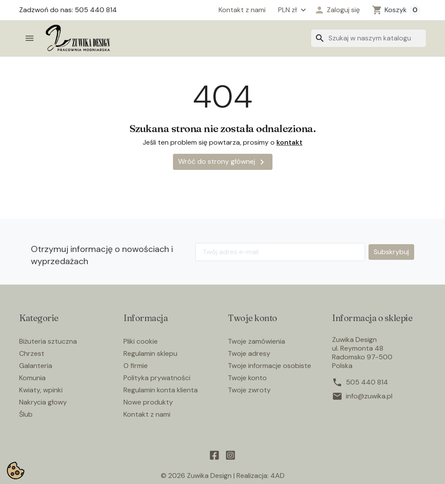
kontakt (289, 142)
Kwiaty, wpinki (41, 389)
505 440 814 (367, 382)
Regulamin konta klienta (160, 389)
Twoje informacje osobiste (269, 365)
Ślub (26, 414)
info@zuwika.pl (369, 396)
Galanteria (35, 365)
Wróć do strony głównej (222, 162)
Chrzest (31, 353)
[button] (337, 10)
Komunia (32, 377)
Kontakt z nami (242, 10)
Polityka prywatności (156, 377)
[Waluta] (289, 10)
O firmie (135, 365)
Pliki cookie (140, 341)
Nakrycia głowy (43, 402)
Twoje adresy (249, 353)
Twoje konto (247, 377)
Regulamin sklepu (150, 353)
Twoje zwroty (249, 389)
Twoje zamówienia (256, 341)
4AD (277, 475)
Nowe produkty (148, 402)
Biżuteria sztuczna (48, 341)
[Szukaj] (368, 38)
